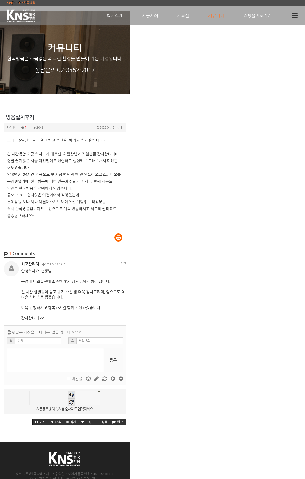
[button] (206, 396)
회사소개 (115, 15)
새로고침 (159, 376)
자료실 (183, 15)
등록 (279, 334)
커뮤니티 (216, 15)
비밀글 (240, 353)
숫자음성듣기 (159, 369)
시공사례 (150, 15)
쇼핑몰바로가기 (258, 15)
